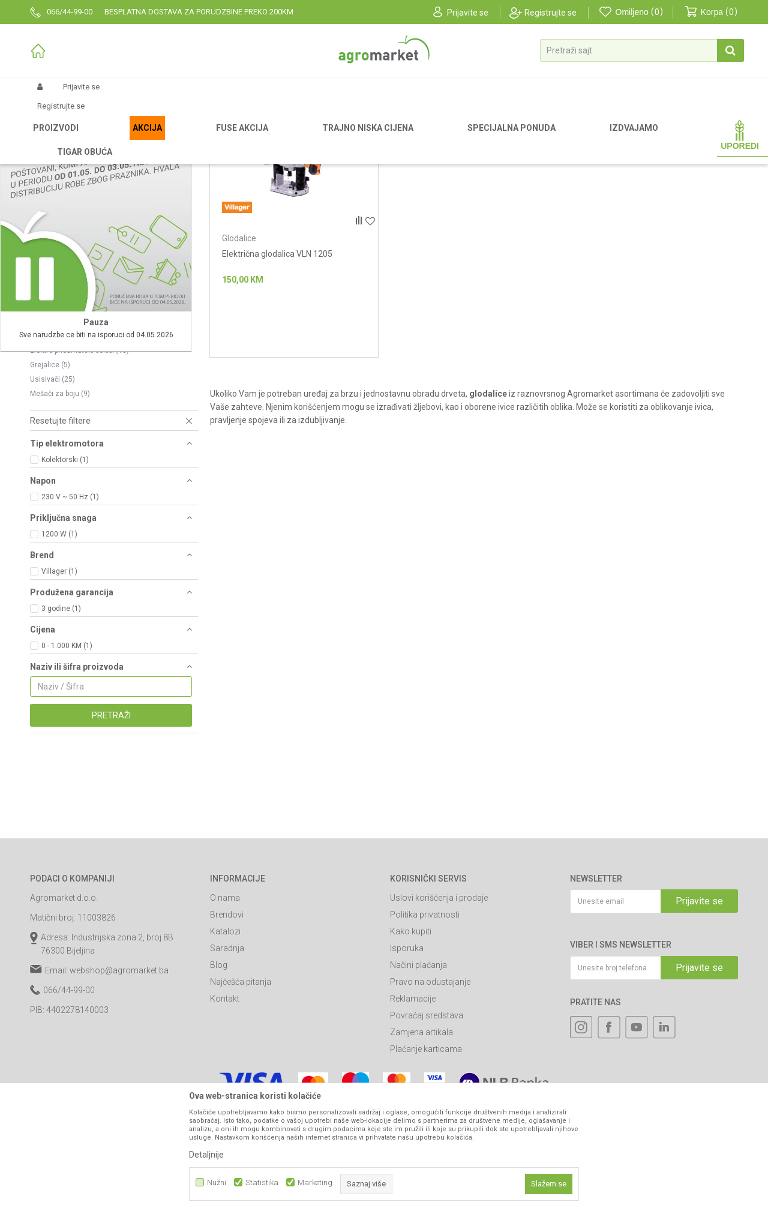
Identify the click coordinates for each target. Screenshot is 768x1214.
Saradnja (227, 1073)
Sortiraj (510, 158)
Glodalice (239, 363)
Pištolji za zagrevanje (71, 389)
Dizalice (49, 360)
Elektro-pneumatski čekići (79, 476)
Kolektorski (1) (65, 585)
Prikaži (610, 158)
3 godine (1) (61, 734)
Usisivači (52, 504)
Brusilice (52, 432)
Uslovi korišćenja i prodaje (439, 1023)
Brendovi (227, 1040)
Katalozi (225, 1057)
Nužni (216, 1182)
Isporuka (407, 1073)
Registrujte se (550, 12)
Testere (48, 461)
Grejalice (50, 490)
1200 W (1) (59, 659)
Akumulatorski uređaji (71, 375)
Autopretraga (457, 158)
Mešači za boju (60, 519)
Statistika (261, 1182)
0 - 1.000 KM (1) (66, 771)
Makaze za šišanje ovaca (77, 447)
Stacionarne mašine (71, 404)
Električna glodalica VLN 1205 (277, 379)
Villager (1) (59, 697)
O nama (225, 1023)
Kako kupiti (410, 1057)
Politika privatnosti (425, 1040)
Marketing (315, 1182)
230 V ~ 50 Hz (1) (70, 622)
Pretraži (111, 841)
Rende (46, 418)
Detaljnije (206, 1154)
